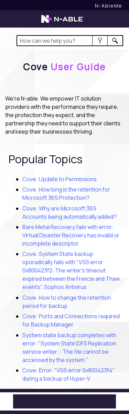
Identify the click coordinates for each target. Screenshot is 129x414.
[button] (100, 40)
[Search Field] (70, 40)
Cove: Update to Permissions (59, 179)
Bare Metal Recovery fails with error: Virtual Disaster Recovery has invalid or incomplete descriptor (70, 235)
